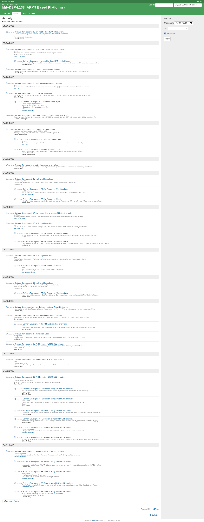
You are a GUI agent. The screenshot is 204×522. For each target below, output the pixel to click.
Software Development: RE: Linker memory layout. (33, 93)
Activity (16, 13)
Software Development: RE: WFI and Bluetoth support (35, 129)
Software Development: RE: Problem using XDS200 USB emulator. (39, 344)
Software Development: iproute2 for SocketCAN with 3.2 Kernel (46, 61)
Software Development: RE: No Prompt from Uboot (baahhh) (45, 233)
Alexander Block (19, 228)
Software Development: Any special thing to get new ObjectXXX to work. (41, 307)
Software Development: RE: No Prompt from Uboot (33, 179)
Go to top (155, 515)
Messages (171, 33)
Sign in (199, 1)
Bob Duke (17, 88)
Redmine (95, 520)
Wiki (24, 13)
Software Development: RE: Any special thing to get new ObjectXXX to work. (43, 213)
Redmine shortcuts (8, 1)
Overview (6, 13)
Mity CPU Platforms (9, 4)
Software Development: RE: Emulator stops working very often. (38, 69)
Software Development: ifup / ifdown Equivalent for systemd (45, 324)
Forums (32, 13)
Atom (157, 509)
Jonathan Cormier (28, 110)
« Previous (8, 501)
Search (151, 5)
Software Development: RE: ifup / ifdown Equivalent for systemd (38, 83)
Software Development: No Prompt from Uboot (32, 334)
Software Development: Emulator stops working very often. (36, 165)
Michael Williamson (28, 272)
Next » (16, 501)
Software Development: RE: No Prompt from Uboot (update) (45, 189)
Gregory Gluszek (19, 56)
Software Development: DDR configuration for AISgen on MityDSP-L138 (41, 115)
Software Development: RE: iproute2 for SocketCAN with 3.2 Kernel (40, 32)
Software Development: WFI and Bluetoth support (41, 149)
